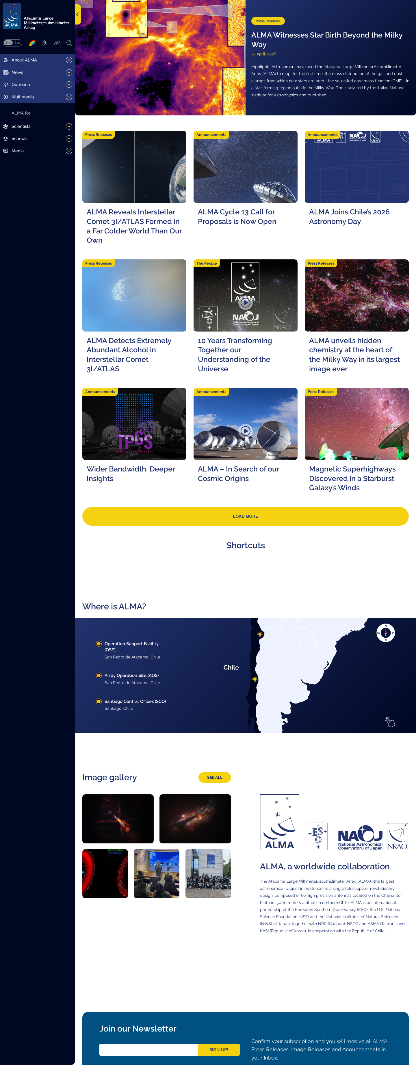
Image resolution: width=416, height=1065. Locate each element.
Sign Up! (218, 1049)
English (8, 42)
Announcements (211, 134)
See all (214, 777)
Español (17, 42)
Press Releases (269, 20)
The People (206, 263)
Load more (245, 516)
